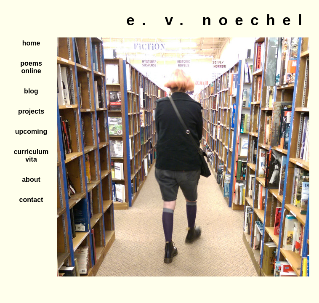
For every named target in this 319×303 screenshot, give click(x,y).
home (31, 43)
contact (31, 199)
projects (31, 111)
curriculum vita (31, 155)
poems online (31, 67)
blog (31, 91)
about (31, 179)
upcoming (31, 131)
